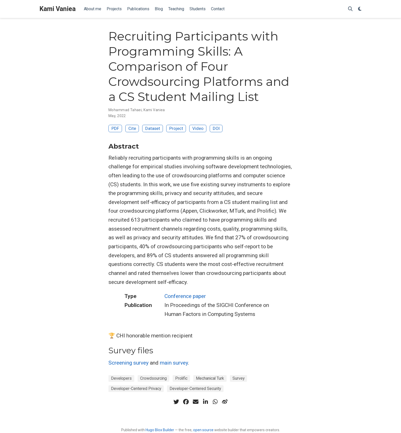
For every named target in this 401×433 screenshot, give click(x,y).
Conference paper (185, 296)
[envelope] (195, 402)
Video (198, 128)
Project (176, 128)
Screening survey (128, 363)
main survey (174, 363)
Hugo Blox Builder (160, 430)
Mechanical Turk (210, 378)
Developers (121, 378)
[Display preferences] (360, 9)
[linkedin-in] (205, 402)
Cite (132, 128)
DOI (216, 128)
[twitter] (176, 402)
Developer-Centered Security (195, 388)
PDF (115, 128)
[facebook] (186, 402)
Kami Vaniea (57, 9)
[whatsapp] (215, 402)
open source (203, 430)
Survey (238, 378)
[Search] (350, 9)
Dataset (152, 128)
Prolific (181, 378)
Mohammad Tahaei (125, 110)
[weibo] (225, 402)
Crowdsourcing (153, 378)
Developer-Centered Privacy (136, 388)
